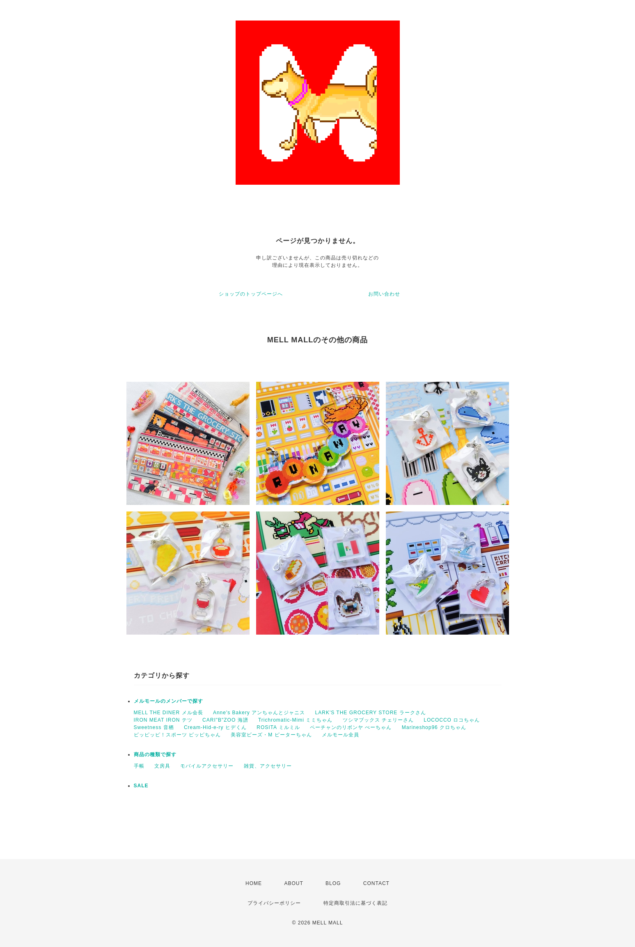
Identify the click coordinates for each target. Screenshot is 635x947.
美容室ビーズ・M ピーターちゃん (271, 735)
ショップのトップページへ (251, 294)
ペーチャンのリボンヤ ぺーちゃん (351, 727)
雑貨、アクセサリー (268, 766)
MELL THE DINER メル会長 (168, 712)
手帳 (139, 766)
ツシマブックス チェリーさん (378, 720)
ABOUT (293, 883)
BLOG (333, 883)
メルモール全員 (340, 735)
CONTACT (376, 883)
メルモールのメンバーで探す (168, 701)
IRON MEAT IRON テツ (163, 720)
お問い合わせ (384, 294)
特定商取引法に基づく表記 (355, 903)
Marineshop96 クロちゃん (434, 727)
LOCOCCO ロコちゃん (452, 720)
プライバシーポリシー (274, 903)
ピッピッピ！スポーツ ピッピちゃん (177, 735)
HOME (253, 883)
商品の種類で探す (155, 754)
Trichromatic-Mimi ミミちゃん (295, 720)
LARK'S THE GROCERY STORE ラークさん (370, 712)
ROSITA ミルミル (278, 727)
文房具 (162, 766)
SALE (141, 786)
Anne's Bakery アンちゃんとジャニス (259, 712)
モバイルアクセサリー (207, 766)
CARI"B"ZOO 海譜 (225, 720)
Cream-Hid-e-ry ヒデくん (215, 727)
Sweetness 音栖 (154, 727)
